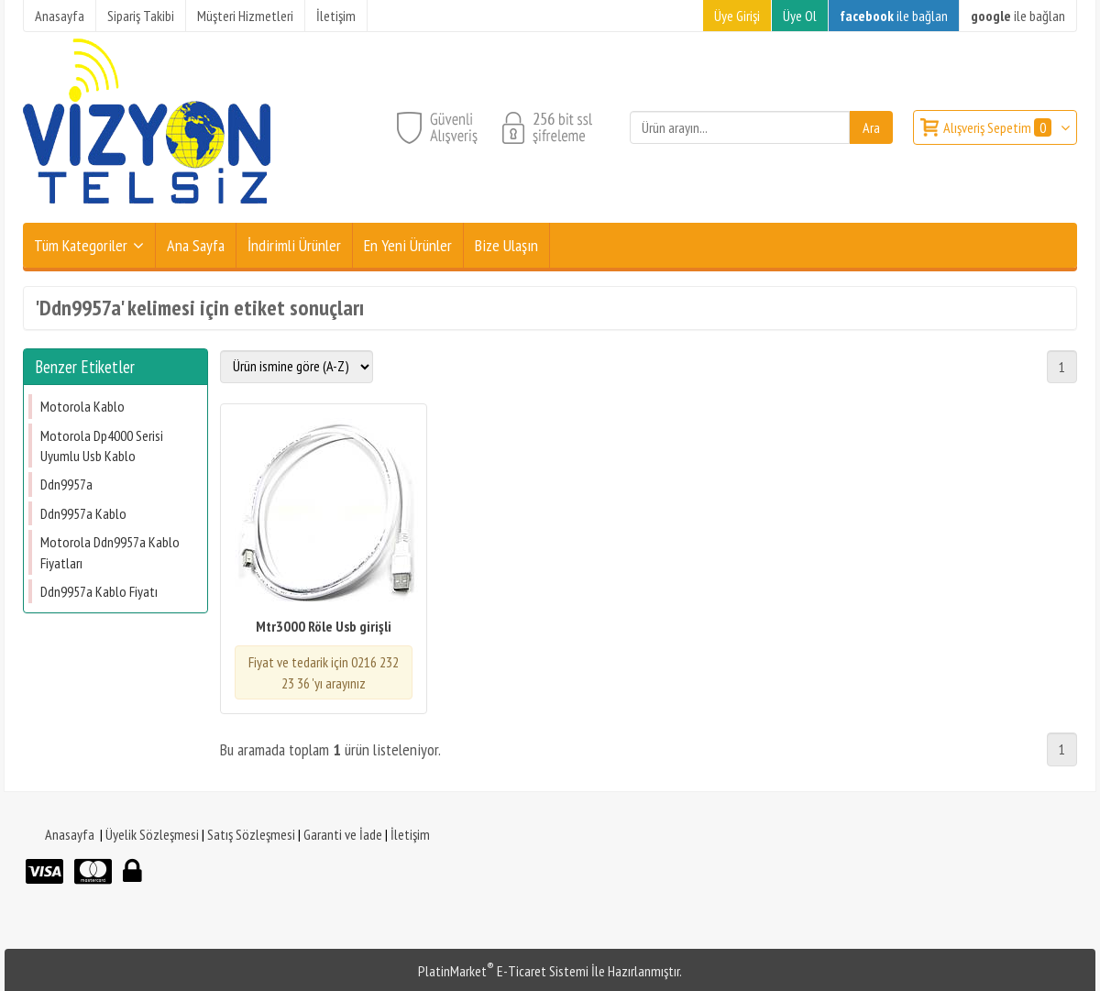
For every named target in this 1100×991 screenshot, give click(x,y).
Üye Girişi (737, 15)
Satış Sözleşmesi (251, 834)
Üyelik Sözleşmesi (152, 834)
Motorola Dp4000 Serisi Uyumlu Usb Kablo (101, 445)
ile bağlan (894, 15)
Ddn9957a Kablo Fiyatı (99, 591)
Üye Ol (800, 15)
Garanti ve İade (342, 834)
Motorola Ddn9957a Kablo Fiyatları (110, 552)
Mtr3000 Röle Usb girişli (323, 626)
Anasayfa (69, 834)
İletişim (410, 834)
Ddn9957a (66, 484)
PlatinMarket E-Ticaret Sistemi (503, 971)
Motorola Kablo (82, 406)
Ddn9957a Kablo (83, 513)
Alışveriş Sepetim (998, 127)
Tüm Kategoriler (80, 245)
